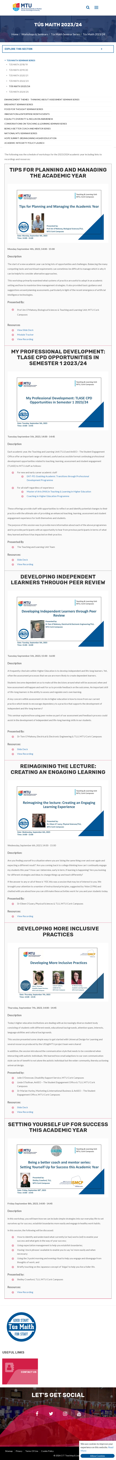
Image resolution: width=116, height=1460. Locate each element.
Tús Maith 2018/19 (18, 64)
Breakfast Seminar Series (18, 104)
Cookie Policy (47, 1451)
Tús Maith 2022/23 (19, 81)
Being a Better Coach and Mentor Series (27, 128)
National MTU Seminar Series (20, 133)
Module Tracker (25, 334)
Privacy (19, 1451)
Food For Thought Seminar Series (23, 109)
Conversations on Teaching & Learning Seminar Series (35, 123)
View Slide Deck (25, 330)
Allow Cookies (97, 1455)
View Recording (25, 339)
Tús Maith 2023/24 (94, 34)
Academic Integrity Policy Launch (24, 143)
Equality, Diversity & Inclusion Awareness (28, 119)
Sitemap (9, 1451)
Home (14, 34)
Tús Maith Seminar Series (65, 34)
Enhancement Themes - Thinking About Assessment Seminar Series (41, 99)
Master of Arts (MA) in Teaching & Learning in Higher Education (59, 491)
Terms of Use (31, 1451)
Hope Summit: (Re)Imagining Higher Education (30, 138)
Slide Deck (22, 559)
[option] (58, 28)
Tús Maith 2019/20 (18, 70)
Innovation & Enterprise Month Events (27, 114)
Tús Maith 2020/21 (18, 75)
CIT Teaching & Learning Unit (35, 7)
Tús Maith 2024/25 (19, 92)
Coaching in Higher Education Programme (48, 496)
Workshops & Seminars (34, 34)
